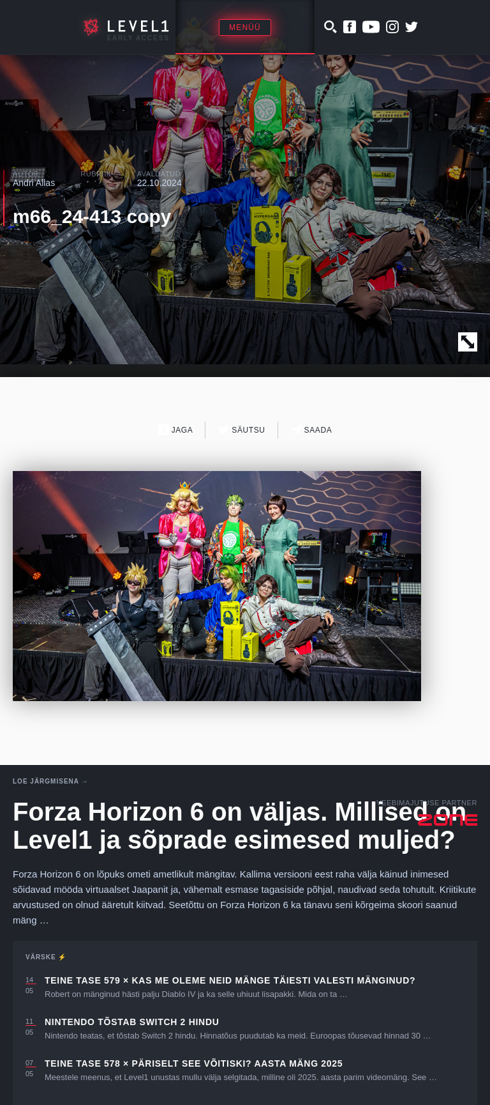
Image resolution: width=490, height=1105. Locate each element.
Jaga (175, 429)
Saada (311, 429)
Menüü (245, 27)
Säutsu (241, 429)
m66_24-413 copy (92, 216)
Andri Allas (34, 183)
